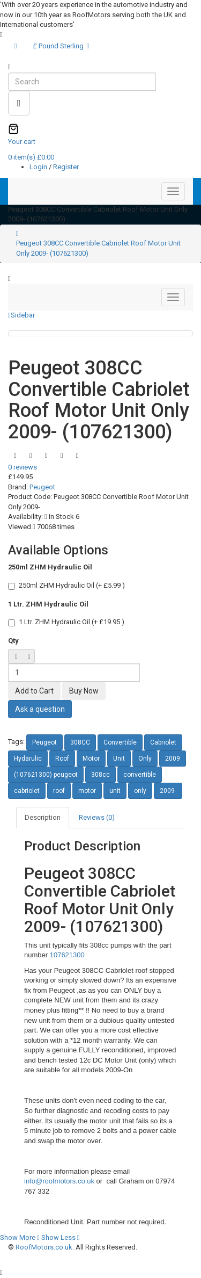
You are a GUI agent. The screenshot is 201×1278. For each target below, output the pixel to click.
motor (87, 791)
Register (66, 167)
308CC (80, 742)
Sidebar (21, 315)
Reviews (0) (97, 817)
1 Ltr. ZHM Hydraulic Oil (48, 604)
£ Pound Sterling (61, 46)
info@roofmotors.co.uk (60, 1181)
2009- (168, 791)
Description (43, 817)
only (140, 791)
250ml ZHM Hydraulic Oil (50, 567)
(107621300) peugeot (46, 774)
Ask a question (40, 709)
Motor (91, 758)
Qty (13, 641)
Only (145, 758)
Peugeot (42, 487)
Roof (62, 758)
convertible (139, 774)
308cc (100, 774)
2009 (172, 758)
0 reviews (22, 467)
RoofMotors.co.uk (44, 1247)
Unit (119, 758)
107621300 (67, 955)
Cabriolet (163, 742)
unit (115, 791)
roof (59, 791)
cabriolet (27, 791)
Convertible (120, 742)
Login (39, 167)
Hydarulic (28, 758)
